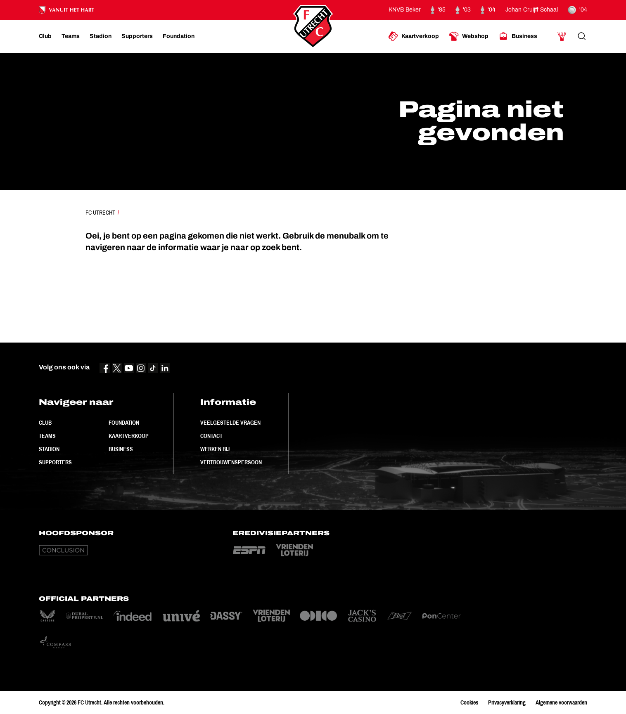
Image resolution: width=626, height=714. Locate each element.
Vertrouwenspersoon (231, 462)
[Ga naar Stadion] (100, 36)
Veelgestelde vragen (230, 422)
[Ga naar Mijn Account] (562, 36)
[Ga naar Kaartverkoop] (413, 36)
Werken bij (215, 449)
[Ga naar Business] (517, 36)
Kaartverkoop (129, 436)
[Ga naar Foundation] (178, 36)
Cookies (469, 702)
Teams (47, 436)
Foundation (124, 422)
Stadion (49, 449)
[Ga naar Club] (45, 36)
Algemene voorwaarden (561, 702)
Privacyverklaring (507, 702)
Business (121, 449)
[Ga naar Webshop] (468, 36)
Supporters (55, 462)
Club (45, 422)
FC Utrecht (100, 212)
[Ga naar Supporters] (137, 36)
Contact (211, 436)
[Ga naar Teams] (71, 36)
